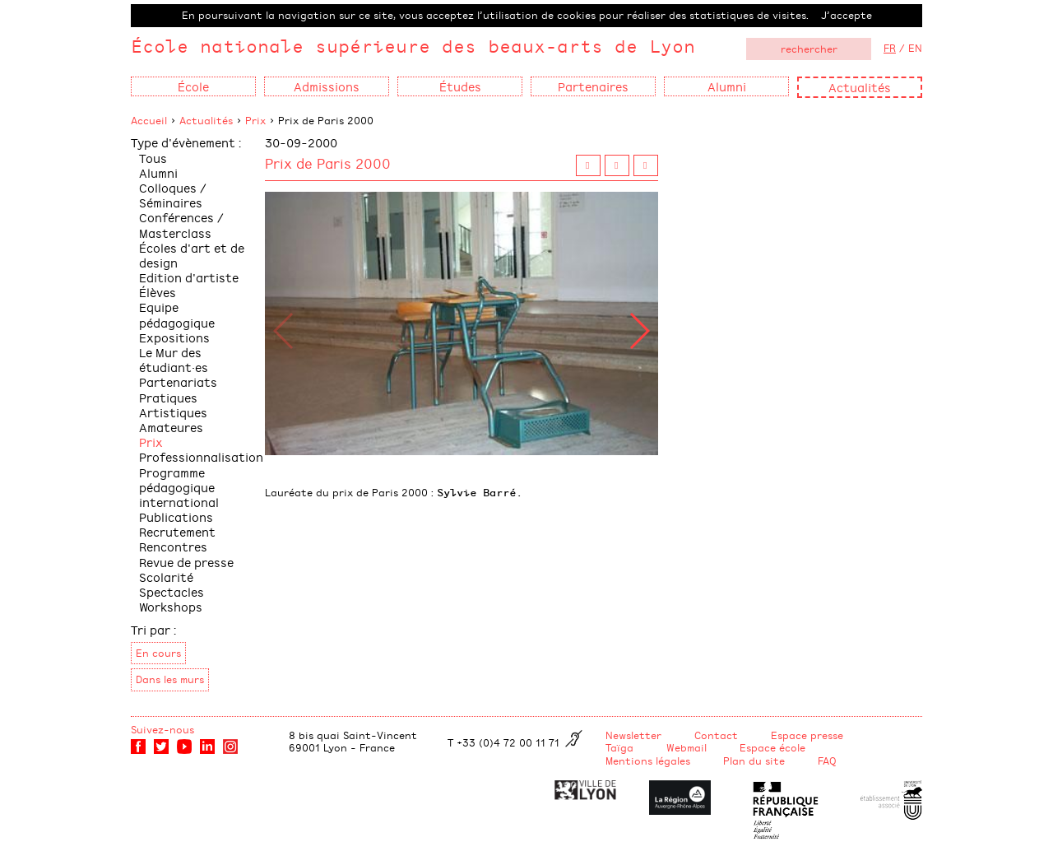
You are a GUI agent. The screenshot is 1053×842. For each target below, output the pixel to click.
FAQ (827, 760)
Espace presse (807, 735)
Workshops (170, 606)
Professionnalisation (201, 456)
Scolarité (166, 576)
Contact (716, 735)
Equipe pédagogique (177, 314)
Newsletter (633, 735)
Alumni (158, 172)
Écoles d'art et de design (191, 255)
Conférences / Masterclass (181, 224)
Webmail (686, 747)
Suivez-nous (162, 729)
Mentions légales (647, 760)
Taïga (619, 747)
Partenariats (178, 381)
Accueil (149, 120)
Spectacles (171, 591)
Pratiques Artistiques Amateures (173, 411)
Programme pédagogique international (179, 486)
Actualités (859, 86)
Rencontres (173, 546)
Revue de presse (186, 561)
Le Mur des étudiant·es (173, 359)
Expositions (174, 337)
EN (915, 47)
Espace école (772, 747)
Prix (255, 120)
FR (890, 47)
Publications (176, 516)
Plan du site (754, 760)
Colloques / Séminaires (172, 195)
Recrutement (177, 531)
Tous (153, 157)
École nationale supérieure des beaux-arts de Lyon (413, 45)
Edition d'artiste (189, 277)
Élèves (157, 291)
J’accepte (846, 14)
